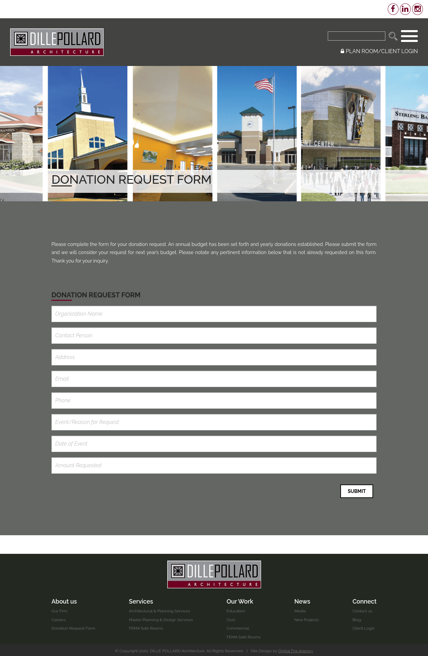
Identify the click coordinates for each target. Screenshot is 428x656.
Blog (356, 617)
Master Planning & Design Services (161, 617)
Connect (364, 599)
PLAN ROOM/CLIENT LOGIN (379, 51)
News (302, 599)
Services (141, 599)
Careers (58, 617)
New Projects (306, 617)
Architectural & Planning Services (160, 609)
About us (64, 599)
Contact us (362, 609)
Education (236, 609)
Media (300, 609)
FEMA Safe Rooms (146, 626)
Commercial (238, 626)
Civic (231, 617)
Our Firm (59, 609)
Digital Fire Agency (296, 649)
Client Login (363, 626)
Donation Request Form (73, 626)
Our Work (240, 599)
